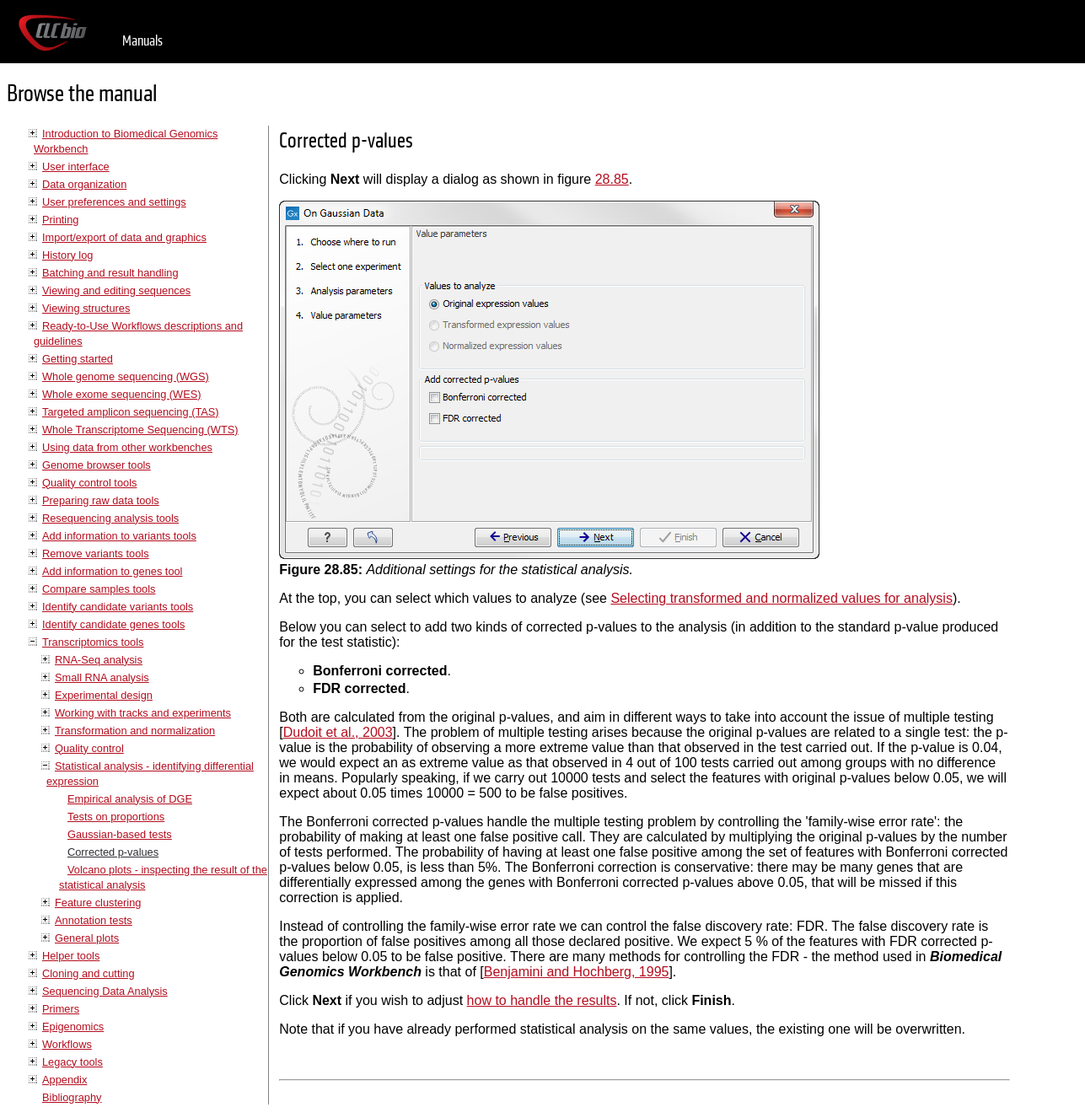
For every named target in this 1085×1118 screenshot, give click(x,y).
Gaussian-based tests (119, 834)
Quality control (89, 748)
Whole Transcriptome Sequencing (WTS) (140, 429)
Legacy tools (72, 1062)
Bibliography (71, 1097)
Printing (60, 219)
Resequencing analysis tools (110, 518)
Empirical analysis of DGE (129, 799)
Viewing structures (86, 308)
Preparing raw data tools (100, 500)
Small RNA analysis (102, 677)
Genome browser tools (96, 465)
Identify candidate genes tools (113, 624)
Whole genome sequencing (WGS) (125, 376)
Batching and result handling (110, 272)
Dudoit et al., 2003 (338, 732)
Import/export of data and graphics (124, 237)
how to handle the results (542, 1000)
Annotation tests (93, 920)
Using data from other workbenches (127, 447)
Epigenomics (73, 1026)
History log (67, 255)
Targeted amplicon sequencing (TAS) (130, 412)
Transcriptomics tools (92, 642)
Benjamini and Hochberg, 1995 (576, 972)
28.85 (612, 179)
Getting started (77, 358)
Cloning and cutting (88, 973)
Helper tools (70, 955)
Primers (60, 1008)
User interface (76, 166)
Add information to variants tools (119, 535)
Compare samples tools (98, 589)
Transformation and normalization (135, 730)
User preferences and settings (114, 202)
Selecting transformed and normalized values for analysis (781, 598)
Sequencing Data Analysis (105, 991)
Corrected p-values (112, 852)
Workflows (67, 1044)
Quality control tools (89, 482)
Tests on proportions (115, 816)
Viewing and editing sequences (116, 290)
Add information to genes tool (112, 571)
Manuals (142, 41)
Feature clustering (98, 902)
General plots (87, 938)
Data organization (84, 184)
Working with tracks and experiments (143, 713)
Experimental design (104, 695)
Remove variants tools (95, 553)
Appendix (64, 1079)
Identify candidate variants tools (117, 606)
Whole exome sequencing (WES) (121, 394)
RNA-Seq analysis (98, 659)
